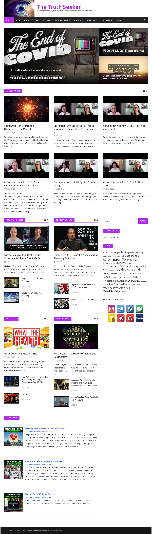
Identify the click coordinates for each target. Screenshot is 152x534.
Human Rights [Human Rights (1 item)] (112, 270)
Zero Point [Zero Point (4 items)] (123, 291)
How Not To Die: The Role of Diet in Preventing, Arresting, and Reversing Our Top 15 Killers (35, 379)
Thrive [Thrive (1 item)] (131, 285)
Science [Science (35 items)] (127, 277)
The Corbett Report (34, 431)
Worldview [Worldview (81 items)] (111, 291)
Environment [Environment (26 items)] (111, 266)
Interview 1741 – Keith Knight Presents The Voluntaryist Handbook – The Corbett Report (84, 383)
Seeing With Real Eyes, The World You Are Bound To (84, 398)
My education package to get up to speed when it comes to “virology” (122, 77)
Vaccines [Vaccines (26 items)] (108, 288)
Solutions (92, 20)
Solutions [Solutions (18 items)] (120, 280)
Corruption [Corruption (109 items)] (130, 259)
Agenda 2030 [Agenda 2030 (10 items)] (132, 252)
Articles (47, 20)
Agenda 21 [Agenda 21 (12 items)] (120, 252)
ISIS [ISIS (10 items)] (118, 269)
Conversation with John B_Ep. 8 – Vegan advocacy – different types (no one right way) (74, 129)
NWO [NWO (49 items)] (106, 277)
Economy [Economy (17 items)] (121, 262)
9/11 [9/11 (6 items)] (107, 252)
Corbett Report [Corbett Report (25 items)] (112, 259)
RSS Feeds (108, 20)
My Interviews (31, 20)
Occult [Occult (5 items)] (113, 277)
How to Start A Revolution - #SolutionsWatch (44, 461)
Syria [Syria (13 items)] (105, 284)
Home (9, 20)
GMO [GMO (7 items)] (105, 269)
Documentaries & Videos (68, 20)
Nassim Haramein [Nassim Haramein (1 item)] (123, 274)
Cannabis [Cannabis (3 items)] (118, 256)
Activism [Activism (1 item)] (112, 253)
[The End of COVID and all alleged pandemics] (51, 56)
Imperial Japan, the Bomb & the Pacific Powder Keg (83, 286)
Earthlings (25, 394)
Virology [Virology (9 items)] (129, 288)
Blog (18, 20)
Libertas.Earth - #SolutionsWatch (39, 494)
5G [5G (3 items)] (104, 252)
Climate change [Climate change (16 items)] (130, 255)
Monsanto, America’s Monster (82, 299)
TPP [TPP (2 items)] (134, 285)
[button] (92, 56)
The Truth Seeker (59, 7)
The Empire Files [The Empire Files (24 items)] (119, 284)
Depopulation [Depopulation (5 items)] (109, 263)
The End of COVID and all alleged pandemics (123, 51)
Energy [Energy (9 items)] (130, 262)
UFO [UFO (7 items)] (138, 284)
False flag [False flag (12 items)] (125, 266)
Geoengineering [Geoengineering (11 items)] (138, 266)
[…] (11, 146)
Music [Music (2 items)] (135, 270)
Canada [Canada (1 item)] (105, 256)
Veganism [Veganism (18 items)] (119, 288)
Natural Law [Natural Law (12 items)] (134, 273)
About (120, 20)
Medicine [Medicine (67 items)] (127, 269)
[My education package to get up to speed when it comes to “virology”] (123, 70)
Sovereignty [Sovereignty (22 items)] (133, 280)
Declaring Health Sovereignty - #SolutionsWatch (46, 428)
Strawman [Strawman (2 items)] (144, 281)
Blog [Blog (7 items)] (141, 252)
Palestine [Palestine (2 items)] (119, 277)
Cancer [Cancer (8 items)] (111, 256)
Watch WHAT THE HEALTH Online (20, 353)
